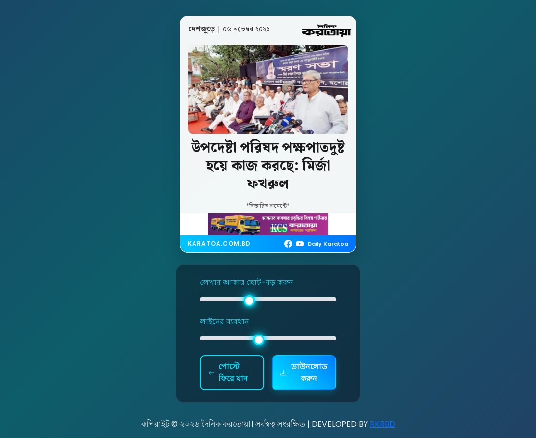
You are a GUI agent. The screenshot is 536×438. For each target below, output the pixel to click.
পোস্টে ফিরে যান (228, 372)
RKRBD (382, 424)
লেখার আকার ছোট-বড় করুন (246, 282)
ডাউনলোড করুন (303, 372)
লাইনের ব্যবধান (224, 321)
